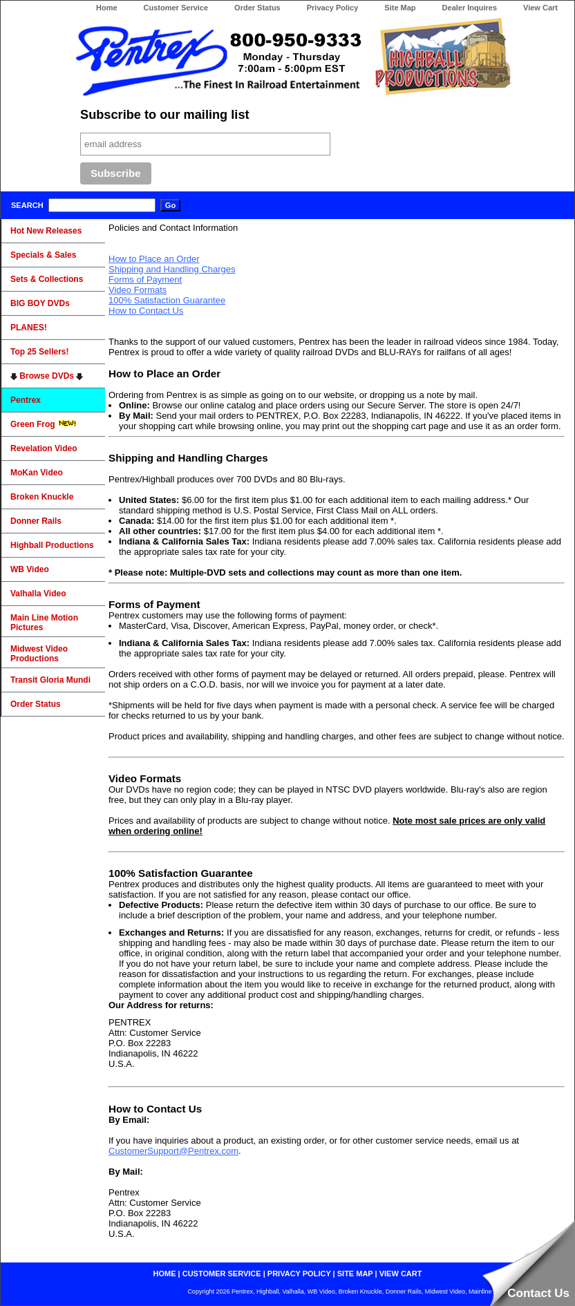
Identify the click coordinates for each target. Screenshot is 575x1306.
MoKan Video (36, 472)
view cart (400, 1273)
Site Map (399, 7)
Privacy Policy (333, 7)
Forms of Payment (145, 279)
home (164, 1273)
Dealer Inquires (469, 7)
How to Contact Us (146, 310)
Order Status (257, 7)
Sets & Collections (46, 279)
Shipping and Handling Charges (172, 269)
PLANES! (28, 327)
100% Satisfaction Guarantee (167, 300)
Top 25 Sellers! (39, 352)
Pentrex (25, 400)
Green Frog (43, 424)
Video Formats (138, 290)
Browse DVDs (46, 376)
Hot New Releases (46, 231)
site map (355, 1273)
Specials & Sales (43, 255)
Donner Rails (36, 521)
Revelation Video (43, 448)
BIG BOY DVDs (40, 303)
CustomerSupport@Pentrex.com (173, 1151)
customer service (221, 1273)
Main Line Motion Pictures (44, 622)
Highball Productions (52, 545)
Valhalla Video (38, 593)
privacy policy (299, 1273)
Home (106, 7)
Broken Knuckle (41, 497)
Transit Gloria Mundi (50, 680)
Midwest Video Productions (39, 653)
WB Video (29, 569)
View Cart (540, 7)
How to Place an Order (154, 259)
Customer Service (176, 7)
